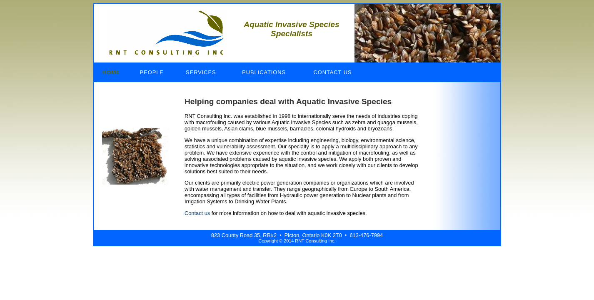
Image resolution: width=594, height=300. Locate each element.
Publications (264, 72)
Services (201, 72)
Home (111, 72)
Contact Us (333, 72)
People (152, 72)
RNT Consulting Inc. (167, 33)
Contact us (197, 213)
